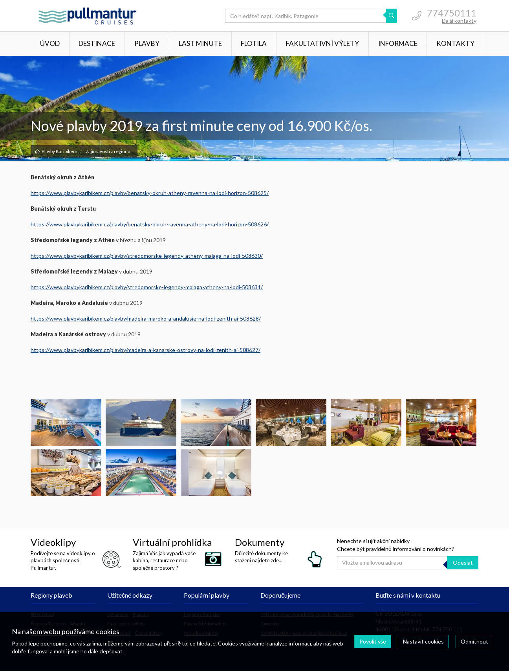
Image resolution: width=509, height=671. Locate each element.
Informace (397, 43)
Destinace (97, 43)
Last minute (200, 43)
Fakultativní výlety (322, 43)
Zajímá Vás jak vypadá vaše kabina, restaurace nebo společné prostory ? (164, 560)
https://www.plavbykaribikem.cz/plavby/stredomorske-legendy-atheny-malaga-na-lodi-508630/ (147, 255)
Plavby (146, 43)
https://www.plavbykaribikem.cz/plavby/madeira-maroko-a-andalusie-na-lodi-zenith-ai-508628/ (146, 318)
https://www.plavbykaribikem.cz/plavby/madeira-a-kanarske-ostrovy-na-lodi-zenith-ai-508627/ (145, 349)
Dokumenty (259, 542)
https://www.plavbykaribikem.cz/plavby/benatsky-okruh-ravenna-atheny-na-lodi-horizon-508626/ (150, 224)
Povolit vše (372, 641)
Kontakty (455, 43)
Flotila (254, 43)
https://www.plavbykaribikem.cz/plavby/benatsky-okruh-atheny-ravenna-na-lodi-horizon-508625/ (150, 193)
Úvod (50, 43)
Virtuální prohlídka (172, 542)
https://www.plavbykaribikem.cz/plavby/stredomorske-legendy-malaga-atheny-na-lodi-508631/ (147, 287)
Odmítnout (474, 641)
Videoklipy (53, 542)
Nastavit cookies (423, 641)
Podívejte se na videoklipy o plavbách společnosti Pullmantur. (63, 560)
